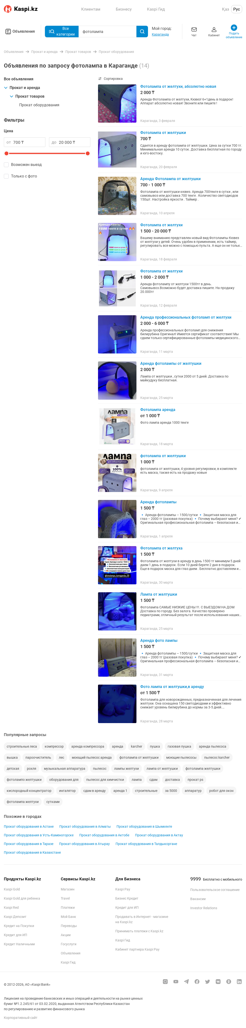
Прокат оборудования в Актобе (104, 835)
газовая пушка (179, 746)
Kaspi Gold (12, 889)
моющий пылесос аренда (92, 757)
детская (13, 768)
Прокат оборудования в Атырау (84, 844)
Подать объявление (234, 31)
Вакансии (198, 899)
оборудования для (64, 780)
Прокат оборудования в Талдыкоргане (146, 844)
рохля (31, 768)
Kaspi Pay (122, 889)
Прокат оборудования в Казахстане (32, 852)
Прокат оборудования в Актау (159, 835)
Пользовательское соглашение (215, 890)
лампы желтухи (126, 768)
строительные (146, 791)
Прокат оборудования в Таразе (28, 844)
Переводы (69, 926)
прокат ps (195, 780)
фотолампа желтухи (23, 802)
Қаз (225, 9)
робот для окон (221, 791)
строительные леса (22, 746)
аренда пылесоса (212, 746)
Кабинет (214, 31)
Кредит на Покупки (19, 926)
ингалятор (67, 791)
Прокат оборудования (39, 105)
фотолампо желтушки (24, 780)
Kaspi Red (11, 907)
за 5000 (171, 791)
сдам (153, 780)
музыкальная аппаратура (64, 768)
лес (61, 757)
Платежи (68, 907)
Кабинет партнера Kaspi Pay (137, 949)
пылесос (99, 768)
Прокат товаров (27, 96)
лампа (137, 780)
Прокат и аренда (22, 87)
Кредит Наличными (19, 944)
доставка (172, 780)
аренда (117, 746)
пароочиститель (38, 757)
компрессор (54, 746)
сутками (53, 802)
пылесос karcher (217, 757)
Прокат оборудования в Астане (29, 826)
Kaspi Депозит (15, 917)
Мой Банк (68, 917)
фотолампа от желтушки (139, 757)
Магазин (67, 889)
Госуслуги (68, 944)
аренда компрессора (87, 746)
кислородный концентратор (29, 791)
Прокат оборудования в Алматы (85, 826)
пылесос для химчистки (105, 780)
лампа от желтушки (162, 768)
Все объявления (18, 79)
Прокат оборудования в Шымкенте (144, 826)
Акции (66, 935)
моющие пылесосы (181, 757)
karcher (136, 746)
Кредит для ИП (15, 935)
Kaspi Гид (68, 962)
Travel (65, 898)
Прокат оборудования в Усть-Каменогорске (39, 835)
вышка (12, 757)
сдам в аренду (94, 791)
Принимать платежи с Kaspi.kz (139, 931)
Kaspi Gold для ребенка (22, 898)
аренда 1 (120, 791)
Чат (194, 31)
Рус (236, 9)
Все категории (62, 31)
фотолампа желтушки (202, 768)
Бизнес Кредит (126, 898)
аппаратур (193, 791)
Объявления (19, 31)
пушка (155, 746)
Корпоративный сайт (20, 1018)
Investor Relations (203, 908)
